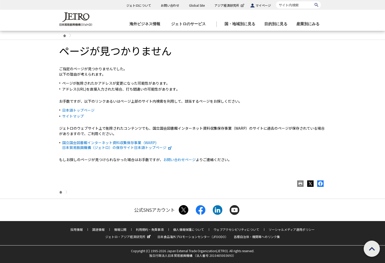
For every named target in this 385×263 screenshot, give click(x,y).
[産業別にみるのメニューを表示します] (309, 24)
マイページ (263, 5)
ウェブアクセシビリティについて (236, 229)
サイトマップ (73, 116)
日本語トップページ (78, 110)
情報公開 (120, 229)
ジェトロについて (138, 5)
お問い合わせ (170, 5)
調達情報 (98, 229)
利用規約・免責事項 (150, 229)
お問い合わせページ (179, 159)
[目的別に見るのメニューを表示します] (277, 24)
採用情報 (76, 229)
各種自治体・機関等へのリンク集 (257, 236)
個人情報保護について (188, 229)
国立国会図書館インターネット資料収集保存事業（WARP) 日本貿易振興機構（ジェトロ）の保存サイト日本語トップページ (117, 145)
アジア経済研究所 (229, 5)
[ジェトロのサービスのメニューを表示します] (190, 24)
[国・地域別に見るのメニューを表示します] (241, 24)
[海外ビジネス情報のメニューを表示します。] (146, 24)
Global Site (197, 5)
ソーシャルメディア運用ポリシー (292, 229)
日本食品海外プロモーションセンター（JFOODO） (192, 236)
